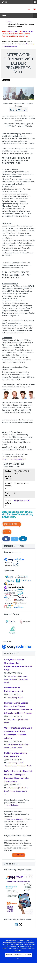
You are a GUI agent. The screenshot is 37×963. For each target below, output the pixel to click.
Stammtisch (26, 766)
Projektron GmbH (22, 501)
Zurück (7, 532)
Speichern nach (11, 524)
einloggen (13, 31)
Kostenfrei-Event (12, 766)
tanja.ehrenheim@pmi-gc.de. (14, 459)
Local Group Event (15, 698)
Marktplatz (18, 855)
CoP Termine (12, 745)
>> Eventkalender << (12, 805)
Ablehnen (27, 955)
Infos (18, 959)
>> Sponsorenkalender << (15, 819)
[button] (18, 546)
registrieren (27, 31)
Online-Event (12, 676)
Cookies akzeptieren (14, 955)
